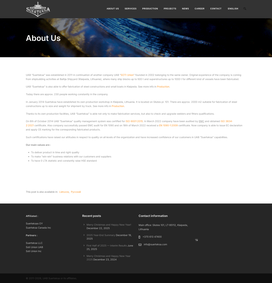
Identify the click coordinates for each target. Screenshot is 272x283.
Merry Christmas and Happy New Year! (109, 224)
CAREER (200, 8)
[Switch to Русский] (75, 192)
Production (163, 86)
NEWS (185, 8)
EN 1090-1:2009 (168, 125)
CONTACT (216, 8)
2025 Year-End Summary (101, 235)
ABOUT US (113, 8)
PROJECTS (170, 8)
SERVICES (131, 8)
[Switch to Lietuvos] (64, 192)
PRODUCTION (150, 8)
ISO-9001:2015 (134, 121)
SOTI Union (127, 74)
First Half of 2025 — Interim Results (107, 245)
